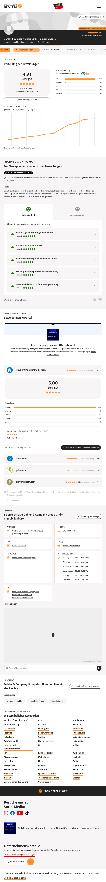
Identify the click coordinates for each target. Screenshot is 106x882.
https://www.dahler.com (22, 595)
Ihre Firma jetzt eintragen (19, 855)
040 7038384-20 (19, 546)
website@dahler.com (71, 546)
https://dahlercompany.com (24, 558)
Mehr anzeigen (13, 500)
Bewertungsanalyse (53, 50)
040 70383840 (69, 531)
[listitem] (17, 720)
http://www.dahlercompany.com (25, 592)
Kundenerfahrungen (75, 50)
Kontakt (92, 50)
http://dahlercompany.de (22, 598)
